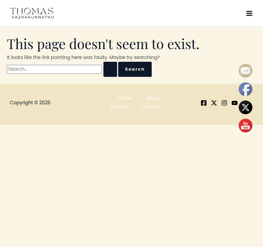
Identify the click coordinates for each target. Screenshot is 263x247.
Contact (150, 107)
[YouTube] (234, 103)
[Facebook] (204, 103)
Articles (118, 107)
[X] (214, 103)
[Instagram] (224, 103)
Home (125, 98)
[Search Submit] (110, 69)
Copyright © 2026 (30, 102)
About (153, 98)
